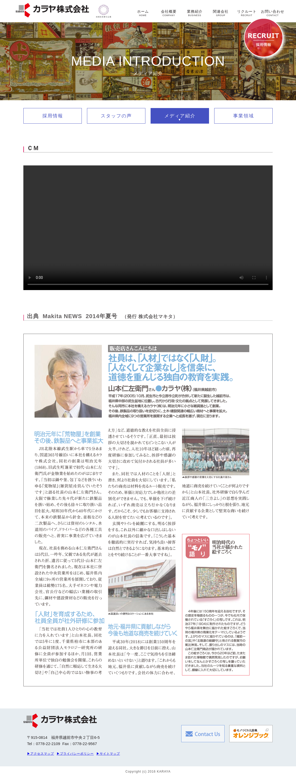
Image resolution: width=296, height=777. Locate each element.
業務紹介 (195, 13)
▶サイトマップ (108, 753)
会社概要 (169, 13)
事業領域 (243, 115)
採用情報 (52, 115)
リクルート (247, 13)
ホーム (143, 13)
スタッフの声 (116, 115)
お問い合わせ (272, 13)
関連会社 (220, 13)
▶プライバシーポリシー (75, 753)
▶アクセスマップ (40, 753)
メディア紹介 (180, 115)
